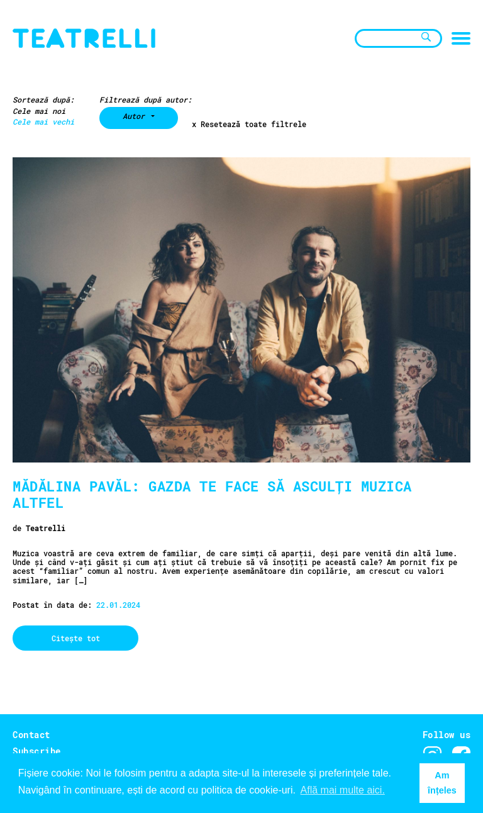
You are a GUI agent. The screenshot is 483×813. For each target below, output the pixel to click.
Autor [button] (136, 116)
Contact (31, 735)
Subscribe (37, 751)
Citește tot (76, 638)
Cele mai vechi (43, 121)
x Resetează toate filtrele (249, 124)
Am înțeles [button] (442, 782)
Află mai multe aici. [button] (343, 790)
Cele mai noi (39, 111)
